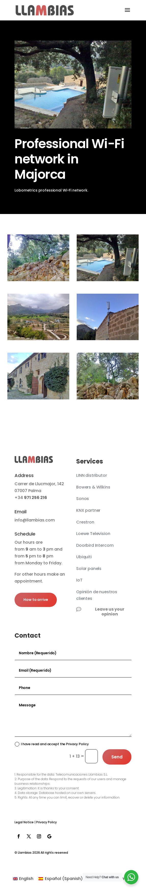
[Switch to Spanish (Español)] (60, 878)
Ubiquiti (84, 557)
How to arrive (35, 599)
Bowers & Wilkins (93, 487)
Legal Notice (24, 822)
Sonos (82, 499)
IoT (79, 580)
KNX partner (88, 510)
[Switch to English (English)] (23, 878)
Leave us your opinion (109, 611)
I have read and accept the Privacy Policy (52, 744)
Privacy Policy (46, 822)
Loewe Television (93, 534)
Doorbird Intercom (94, 545)
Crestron (85, 522)
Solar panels (88, 569)
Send (116, 757)
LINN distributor (91, 475)
